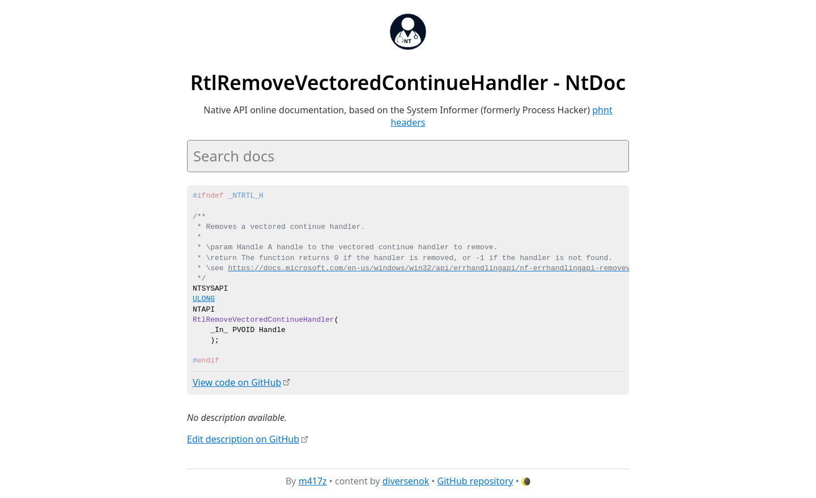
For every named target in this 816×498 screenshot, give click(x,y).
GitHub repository (475, 480)
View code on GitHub (237, 382)
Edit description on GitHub (243, 438)
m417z (313, 480)
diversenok (406, 480)
